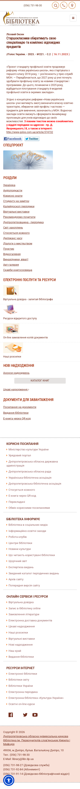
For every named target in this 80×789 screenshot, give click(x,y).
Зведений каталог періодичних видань (34, 573)
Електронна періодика (23, 692)
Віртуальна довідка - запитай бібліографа (28, 299)
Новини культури (20, 549)
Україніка (9, 185)
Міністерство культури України (29, 449)
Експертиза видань (21, 567)
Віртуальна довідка (21, 602)
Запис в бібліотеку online (25, 608)
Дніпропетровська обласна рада (30, 471)
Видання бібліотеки (16, 412)
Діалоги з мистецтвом (17, 243)
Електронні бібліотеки (23, 673)
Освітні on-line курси (22, 704)
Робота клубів (18, 536)
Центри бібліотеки (20, 543)
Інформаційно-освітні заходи (27, 531)
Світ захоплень (13, 227)
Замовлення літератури (24, 614)
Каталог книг (40, 380)
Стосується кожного (16, 232)
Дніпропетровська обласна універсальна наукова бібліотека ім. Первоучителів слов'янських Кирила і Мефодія (36, 740)
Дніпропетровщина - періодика (23, 222)
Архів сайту (16, 579)
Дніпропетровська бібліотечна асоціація (35, 483)
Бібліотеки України (21, 685)
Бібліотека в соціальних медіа (28, 524)
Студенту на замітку (16, 201)
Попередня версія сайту (24, 585)
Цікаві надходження (16, 389)
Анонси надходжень (16, 372)
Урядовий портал (20, 455)
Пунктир (8, 248)
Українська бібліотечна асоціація (30, 477)
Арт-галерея (11, 264)
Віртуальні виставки (16, 211)
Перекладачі (17, 501)
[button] (8, 780)
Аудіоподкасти (12, 190)
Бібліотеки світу (19, 679)
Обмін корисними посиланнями (29, 507)
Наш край (15, 650)
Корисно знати (12, 195)
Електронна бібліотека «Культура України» (36, 697)
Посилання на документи (19, 407)
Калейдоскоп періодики (18, 206)
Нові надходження (21, 644)
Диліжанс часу (12, 238)
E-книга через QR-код (17, 418)
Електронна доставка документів (30, 620)
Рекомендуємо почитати (19, 217)
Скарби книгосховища (17, 270)
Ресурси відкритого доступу (20, 318)
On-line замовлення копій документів (25, 337)
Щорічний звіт (18, 561)
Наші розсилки (12, 356)
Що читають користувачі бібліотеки (32, 555)
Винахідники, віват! (15, 259)
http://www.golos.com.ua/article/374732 (29, 132)
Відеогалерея (12, 254)
